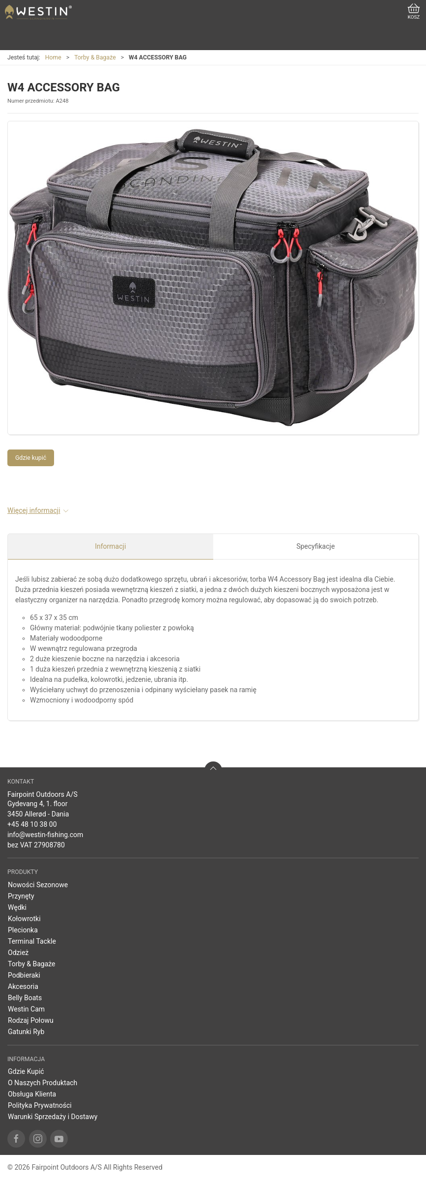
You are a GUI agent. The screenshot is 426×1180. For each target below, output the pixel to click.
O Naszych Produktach (42, 1083)
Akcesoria (23, 986)
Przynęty (21, 896)
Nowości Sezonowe (38, 885)
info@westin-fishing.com (45, 835)
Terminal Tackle (32, 941)
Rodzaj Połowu (31, 1020)
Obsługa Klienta (32, 1094)
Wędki (17, 907)
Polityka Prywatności (40, 1105)
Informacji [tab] (110, 546)
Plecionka (23, 930)
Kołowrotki (24, 919)
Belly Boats (25, 998)
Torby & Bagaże (94, 57)
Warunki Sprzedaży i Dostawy (52, 1117)
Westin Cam (26, 1009)
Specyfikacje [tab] (315, 546)
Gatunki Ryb (26, 1032)
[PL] (38, 12)
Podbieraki (24, 975)
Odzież (18, 952)
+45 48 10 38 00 (32, 824)
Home (53, 57)
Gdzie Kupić (26, 1071)
